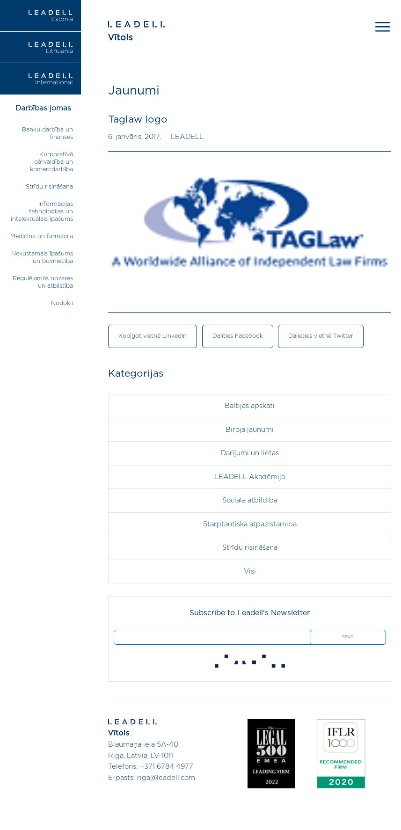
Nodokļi (62, 303)
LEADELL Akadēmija (249, 477)
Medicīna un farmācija (41, 236)
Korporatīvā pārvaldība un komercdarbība (51, 162)
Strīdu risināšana (49, 187)
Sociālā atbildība (249, 500)
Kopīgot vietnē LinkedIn (152, 336)
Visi (250, 571)
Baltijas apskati (250, 405)
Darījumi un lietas (250, 453)
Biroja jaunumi (250, 429)
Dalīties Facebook (237, 336)
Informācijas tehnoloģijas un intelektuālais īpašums (42, 211)
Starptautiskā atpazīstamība (250, 524)
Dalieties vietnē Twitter (320, 336)
